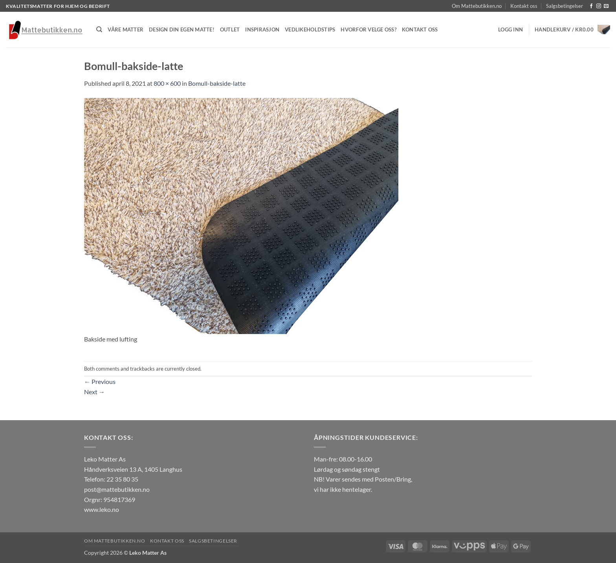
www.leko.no (101, 509)
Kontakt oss (523, 6)
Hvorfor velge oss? (368, 29)
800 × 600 (167, 83)
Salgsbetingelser (564, 6)
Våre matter (125, 29)
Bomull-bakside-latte (217, 83)
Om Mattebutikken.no (477, 6)
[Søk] (99, 29)
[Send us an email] (606, 6)
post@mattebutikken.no (117, 489)
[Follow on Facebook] (591, 6)
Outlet (230, 29)
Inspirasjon (262, 29)
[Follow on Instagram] (598, 6)
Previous (100, 381)
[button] (510, 29)
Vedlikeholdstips (310, 29)
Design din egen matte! (181, 29)
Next (94, 391)
